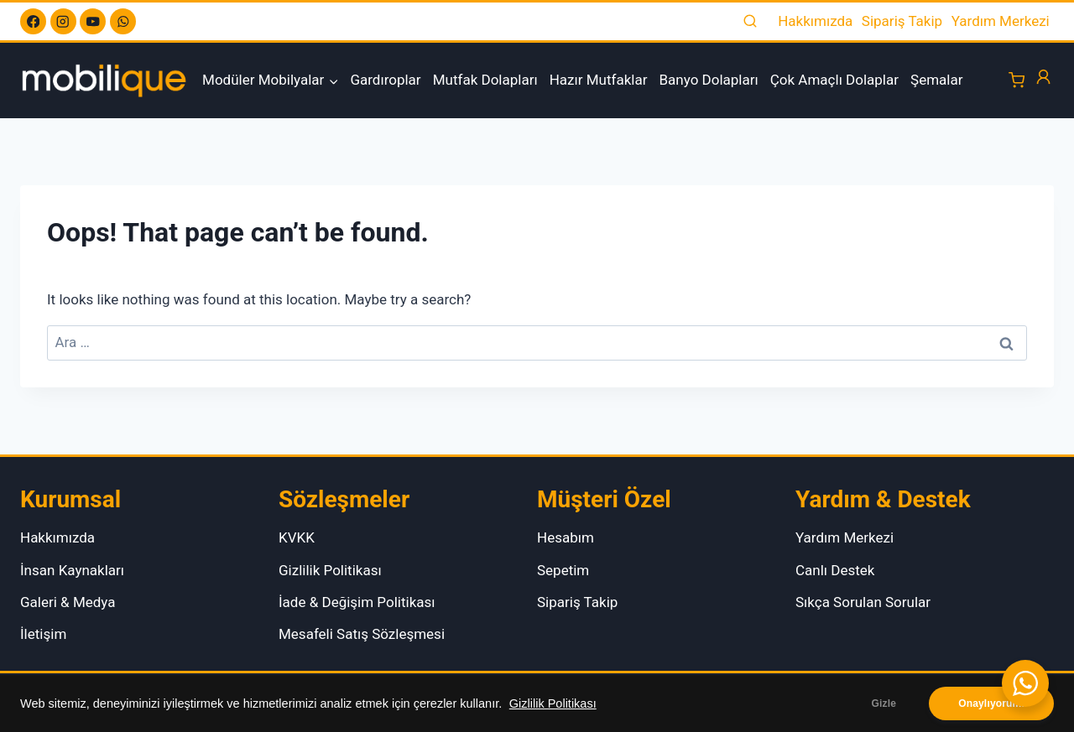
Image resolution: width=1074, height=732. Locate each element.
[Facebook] (33, 21)
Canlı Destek (834, 570)
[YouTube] (93, 21)
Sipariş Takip (902, 21)
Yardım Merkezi (1000, 21)
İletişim (43, 634)
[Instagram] (63, 21)
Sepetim (563, 570)
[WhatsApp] (123, 21)
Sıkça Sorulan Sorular (863, 602)
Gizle (884, 703)
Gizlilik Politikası (553, 703)
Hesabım (565, 537)
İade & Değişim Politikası (357, 602)
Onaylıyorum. (991, 703)
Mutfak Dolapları (485, 79)
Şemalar (936, 79)
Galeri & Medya (68, 602)
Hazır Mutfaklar (599, 79)
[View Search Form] (750, 22)
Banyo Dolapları (709, 79)
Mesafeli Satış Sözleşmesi (362, 634)
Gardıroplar (385, 79)
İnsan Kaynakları (72, 570)
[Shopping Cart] (1016, 80)
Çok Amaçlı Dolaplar (834, 79)
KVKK (297, 537)
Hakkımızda (815, 21)
